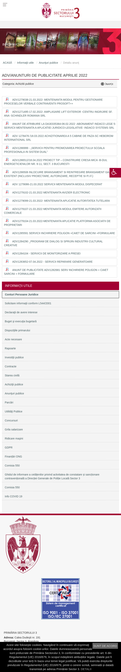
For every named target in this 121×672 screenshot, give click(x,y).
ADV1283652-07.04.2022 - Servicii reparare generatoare (52, 261)
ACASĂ (7, 62)
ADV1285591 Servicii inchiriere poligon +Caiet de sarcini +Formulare (63, 233)
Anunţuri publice (48, 62)
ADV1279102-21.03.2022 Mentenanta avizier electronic (51, 192)
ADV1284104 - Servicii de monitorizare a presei (46, 253)
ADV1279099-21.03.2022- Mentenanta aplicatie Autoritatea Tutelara (61, 200)
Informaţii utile (25, 62)
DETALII (86, 669)
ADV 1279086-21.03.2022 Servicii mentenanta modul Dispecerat (57, 184)
